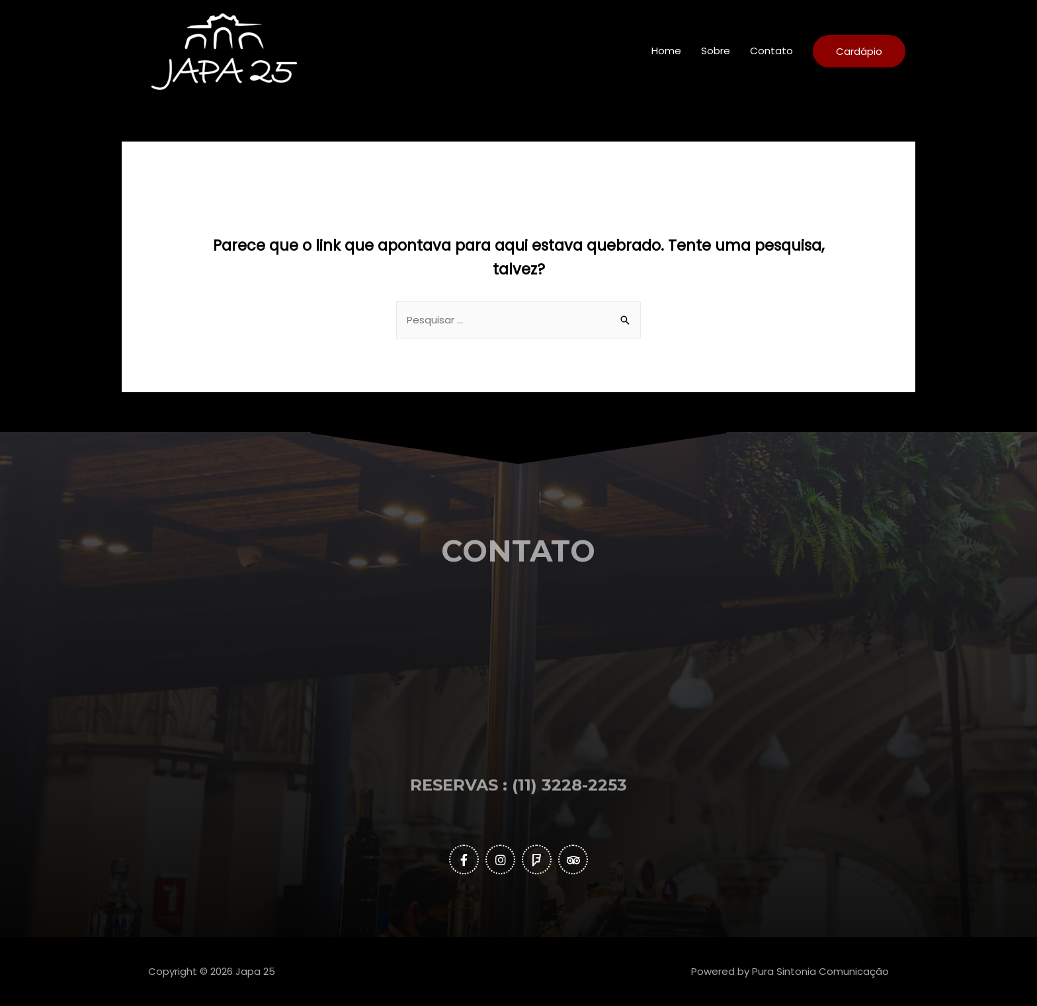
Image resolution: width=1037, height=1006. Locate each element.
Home (666, 51)
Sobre (715, 51)
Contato (771, 51)
